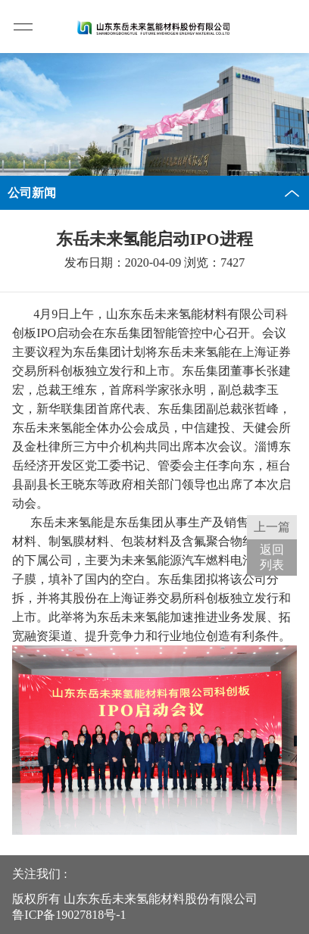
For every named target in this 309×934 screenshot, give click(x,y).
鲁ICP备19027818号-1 (69, 914)
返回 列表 (272, 557)
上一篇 (272, 526)
